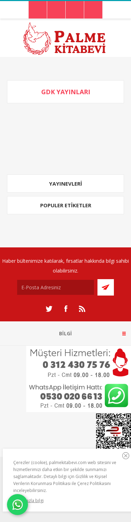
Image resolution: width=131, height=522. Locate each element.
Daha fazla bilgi (28, 501)
